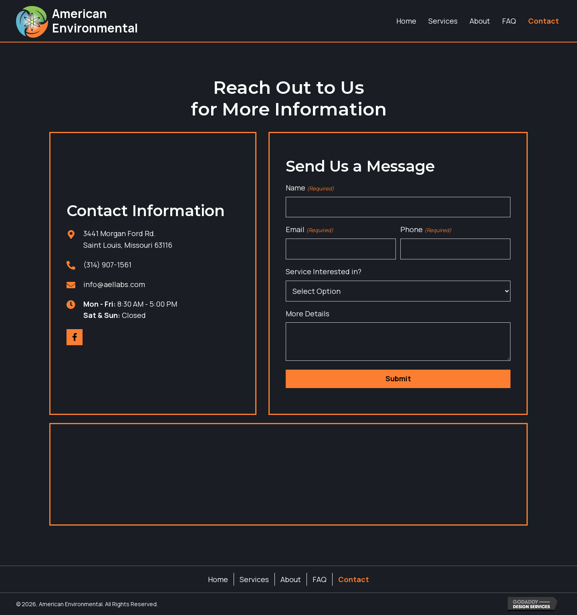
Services (254, 579)
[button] (75, 337)
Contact (353, 579)
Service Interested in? (323, 271)
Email (309, 230)
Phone (425, 230)
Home (218, 579)
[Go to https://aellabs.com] (76, 21)
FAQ (320, 579)
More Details (307, 313)
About (290, 579)
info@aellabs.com (114, 284)
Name (310, 188)
